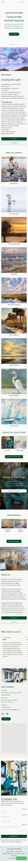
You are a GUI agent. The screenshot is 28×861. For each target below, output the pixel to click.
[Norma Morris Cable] (14, 231)
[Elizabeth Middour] (14, 383)
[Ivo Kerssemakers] (14, 201)
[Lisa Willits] (14, 261)
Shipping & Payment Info (8, 853)
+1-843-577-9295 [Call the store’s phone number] (5, 707)
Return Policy (17, 853)
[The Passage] (7, 526)
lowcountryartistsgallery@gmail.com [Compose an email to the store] (10, 709)
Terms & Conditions (10, 851)
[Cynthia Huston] (14, 352)
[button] (14, 858)
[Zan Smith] (7, 443)
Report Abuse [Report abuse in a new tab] (14, 855)
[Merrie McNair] (14, 413)
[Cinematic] (20, 526)
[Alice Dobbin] (20, 443)
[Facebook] (2, 713)
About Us (23, 853)
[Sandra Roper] (14, 170)
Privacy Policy (19, 851)
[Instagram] (7, 713)
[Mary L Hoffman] (14, 322)
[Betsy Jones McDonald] (14, 292)
